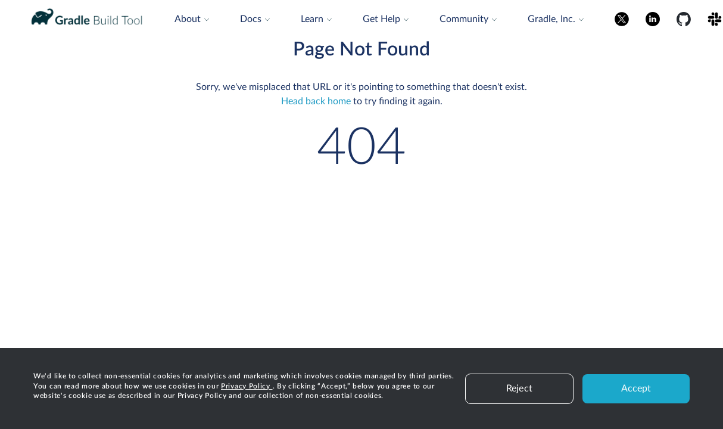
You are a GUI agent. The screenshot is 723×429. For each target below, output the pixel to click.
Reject (519, 388)
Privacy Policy (247, 386)
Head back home (316, 101)
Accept (636, 388)
